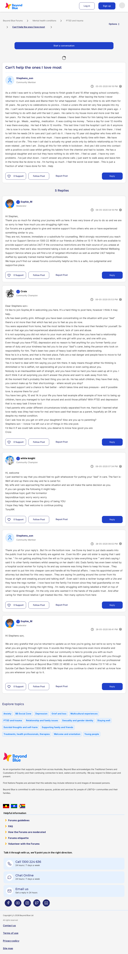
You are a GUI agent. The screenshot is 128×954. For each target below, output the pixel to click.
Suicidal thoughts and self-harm (21, 727)
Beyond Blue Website (20, 757)
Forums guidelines (18, 820)
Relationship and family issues (42, 720)
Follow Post (39, 176)
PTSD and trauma (74, 20)
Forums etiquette (18, 838)
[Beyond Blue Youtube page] (18, 904)
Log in (87, 6)
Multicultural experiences (84, 713)
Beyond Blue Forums (18, 6)
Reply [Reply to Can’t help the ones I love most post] (112, 176)
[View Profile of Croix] (24, 291)
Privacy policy (11, 940)
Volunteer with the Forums (24, 843)
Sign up (107, 6)
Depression (41, 713)
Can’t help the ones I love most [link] (28, 27)
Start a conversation (64, 45)
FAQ (10, 826)
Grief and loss (59, 713)
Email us (21, 889)
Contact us (9, 925)
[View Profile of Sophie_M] (26, 201)
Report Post (62, 176)
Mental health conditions (44, 20)
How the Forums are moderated (27, 832)
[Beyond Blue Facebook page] (8, 904)
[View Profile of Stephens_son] (24, 78)
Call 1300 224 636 (28, 862)
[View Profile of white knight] (28, 458)
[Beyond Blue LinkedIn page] (46, 904)
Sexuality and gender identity (77, 720)
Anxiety (7, 713)
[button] (9, 176)
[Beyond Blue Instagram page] (27, 904)
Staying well (103, 720)
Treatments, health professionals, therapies (27, 734)
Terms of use (10, 933)
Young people (91, 734)
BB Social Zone (23, 713)
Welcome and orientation (67, 734)
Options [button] (113, 24)
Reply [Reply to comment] (112, 275)
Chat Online (24, 875)
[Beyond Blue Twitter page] (36, 904)
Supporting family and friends (57, 727)
